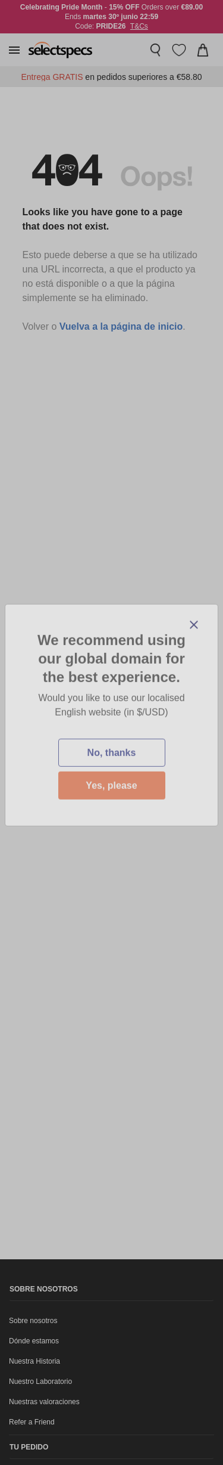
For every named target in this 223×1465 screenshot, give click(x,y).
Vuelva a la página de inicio (121, 326)
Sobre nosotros (33, 1321)
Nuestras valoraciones (44, 1402)
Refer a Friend (32, 1422)
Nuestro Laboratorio (40, 1381)
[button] (14, 50)
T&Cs (139, 26)
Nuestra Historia (34, 1361)
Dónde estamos (34, 1341)
